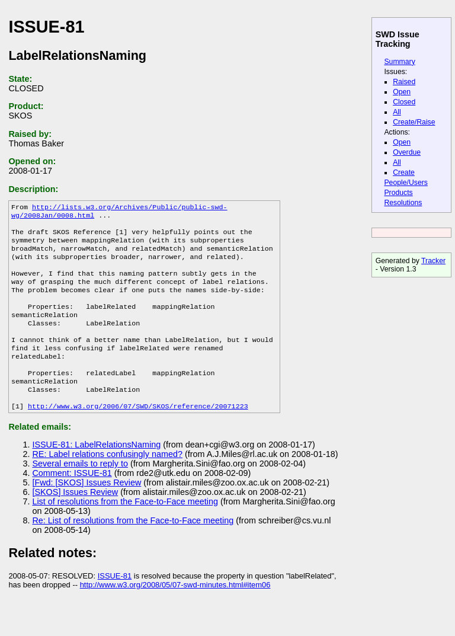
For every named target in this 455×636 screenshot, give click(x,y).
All (397, 112)
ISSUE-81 (115, 605)
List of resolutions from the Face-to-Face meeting (125, 531)
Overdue (407, 152)
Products (398, 192)
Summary (399, 61)
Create (404, 172)
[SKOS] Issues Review (75, 521)
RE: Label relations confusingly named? (107, 483)
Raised (404, 82)
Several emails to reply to (80, 493)
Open (402, 92)
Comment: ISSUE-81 (71, 502)
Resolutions (403, 203)
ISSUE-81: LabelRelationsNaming (96, 474)
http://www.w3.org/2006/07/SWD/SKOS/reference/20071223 (138, 435)
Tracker (433, 261)
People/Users (405, 182)
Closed (404, 102)
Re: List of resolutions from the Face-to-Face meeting (132, 550)
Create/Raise (414, 122)
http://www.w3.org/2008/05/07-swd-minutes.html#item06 (175, 614)
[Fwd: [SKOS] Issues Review (86, 512)
